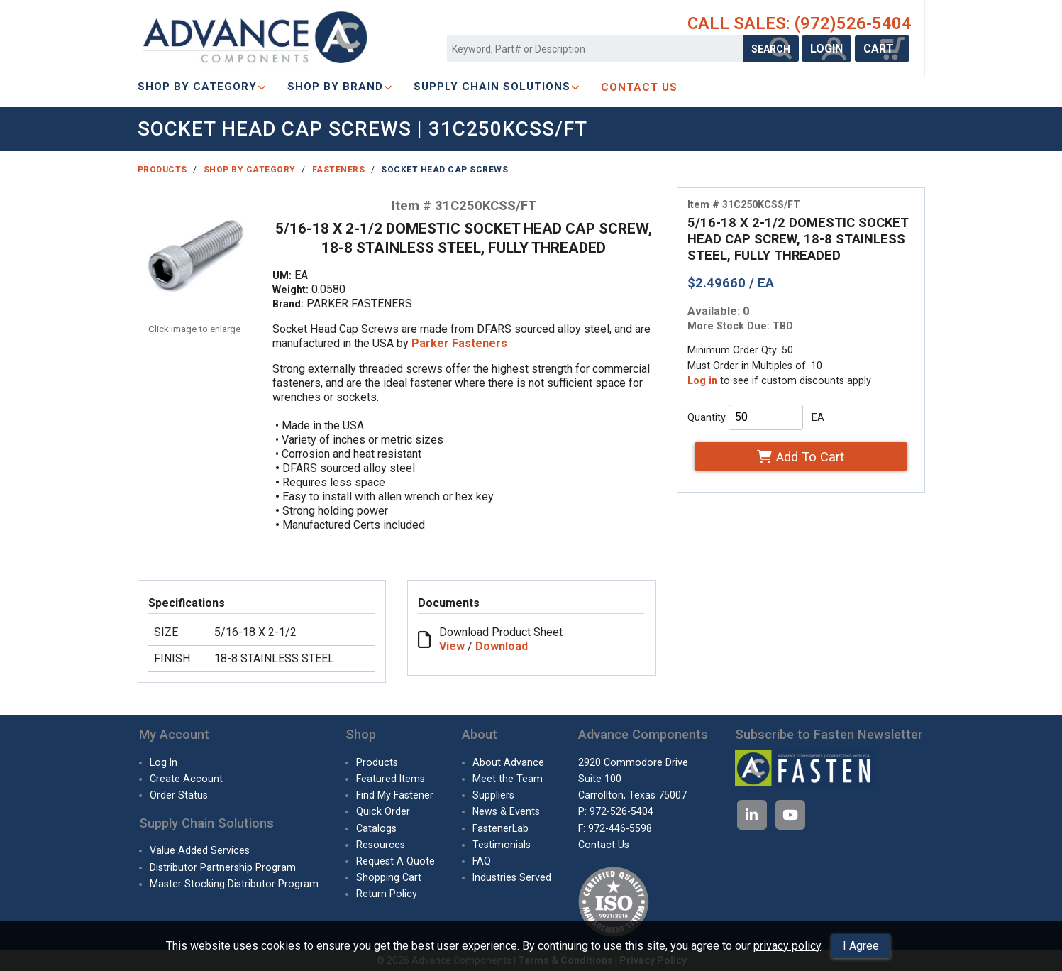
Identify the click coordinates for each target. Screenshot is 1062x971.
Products (162, 170)
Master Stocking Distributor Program (234, 883)
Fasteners (338, 170)
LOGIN (826, 48)
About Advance (508, 762)
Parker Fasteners (459, 343)
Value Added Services (200, 850)
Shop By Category (202, 86)
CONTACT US (639, 87)
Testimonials (501, 844)
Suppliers (493, 795)
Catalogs (376, 828)
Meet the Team (507, 778)
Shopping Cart (388, 877)
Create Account (186, 778)
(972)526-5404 (853, 23)
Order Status (179, 795)
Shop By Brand (339, 86)
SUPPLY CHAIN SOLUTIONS (497, 86)
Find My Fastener (394, 795)
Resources (380, 844)
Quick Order (383, 811)
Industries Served (511, 877)
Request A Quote (395, 861)
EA (818, 417)
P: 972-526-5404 (615, 811)
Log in (702, 380)
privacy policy (787, 946)
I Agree (861, 946)
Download (501, 646)
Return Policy (386, 893)
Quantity (706, 417)
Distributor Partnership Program (223, 867)
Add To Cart (800, 456)
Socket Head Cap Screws (444, 170)
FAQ (481, 861)
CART (882, 48)
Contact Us (603, 844)
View (452, 646)
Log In (163, 762)
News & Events (506, 811)
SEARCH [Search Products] (770, 49)
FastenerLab (500, 828)
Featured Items (390, 778)
